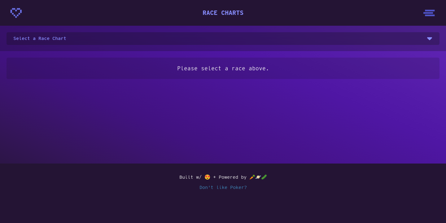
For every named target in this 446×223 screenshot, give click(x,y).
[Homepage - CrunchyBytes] (16, 13)
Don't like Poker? (223, 187)
